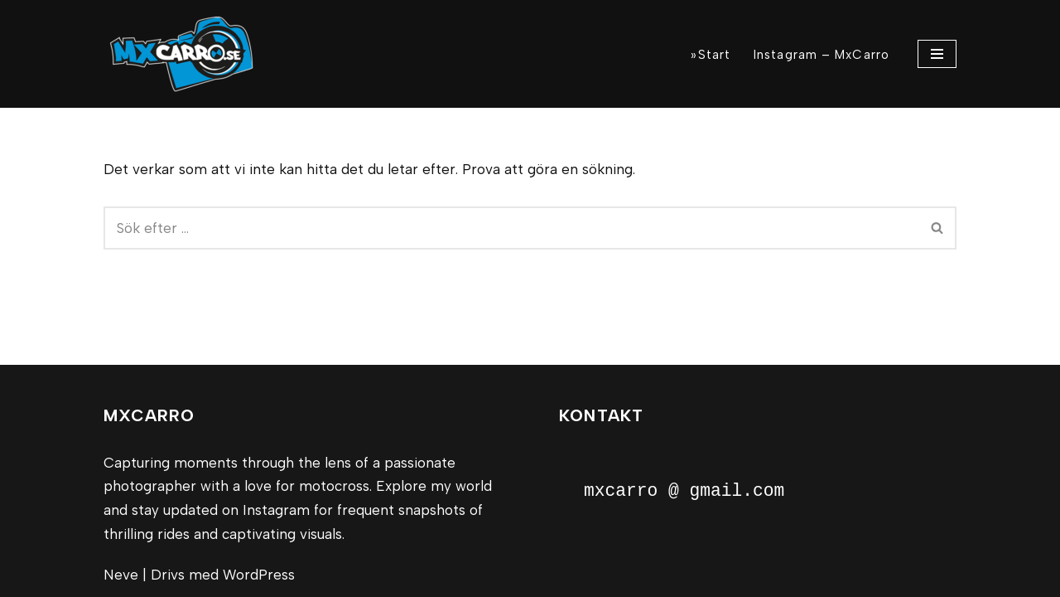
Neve (121, 574)
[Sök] (511, 228)
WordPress (259, 574)
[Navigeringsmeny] (937, 54)
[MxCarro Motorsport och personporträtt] (186, 54)
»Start (710, 54)
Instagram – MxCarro (821, 54)
